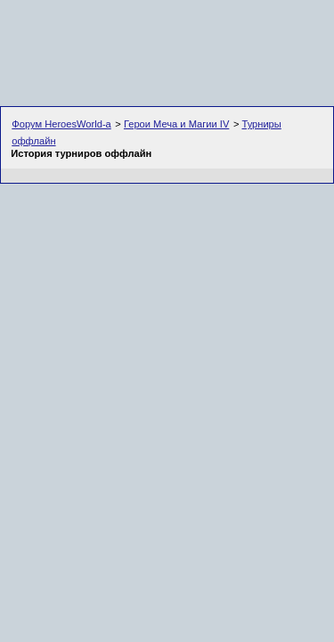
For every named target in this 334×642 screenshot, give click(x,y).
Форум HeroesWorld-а (61, 124)
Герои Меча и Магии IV (176, 124)
